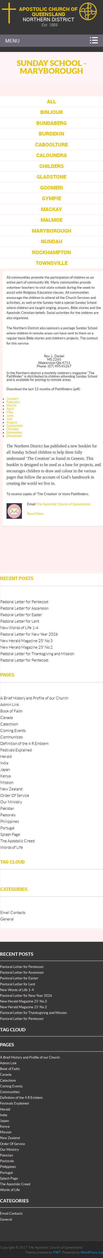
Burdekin (51, 133)
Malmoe (51, 219)
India (4, 763)
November (14, 432)
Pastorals (7, 815)
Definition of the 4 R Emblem (24, 744)
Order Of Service (14, 796)
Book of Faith (11, 711)
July (10, 419)
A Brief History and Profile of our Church (34, 698)
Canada (6, 718)
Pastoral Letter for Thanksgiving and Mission (37, 654)
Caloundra (51, 155)
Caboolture (51, 144)
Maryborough (51, 230)
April (10, 409)
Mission (6, 783)
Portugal (7, 828)
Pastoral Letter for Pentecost (24, 602)
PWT (56, 1252)
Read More (35, 514)
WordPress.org (92, 1252)
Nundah (51, 241)
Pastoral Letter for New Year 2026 (29, 634)
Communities (11, 737)
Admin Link (9, 705)
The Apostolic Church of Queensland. (63, 504)
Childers (51, 166)
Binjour (51, 112)
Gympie (51, 198)
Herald (6, 757)
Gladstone (51, 176)
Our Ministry (11, 802)
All (51, 101)
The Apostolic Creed (17, 841)
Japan (5, 770)
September (15, 426)
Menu (12, 40)
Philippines (9, 822)
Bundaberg (51, 122)
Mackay (51, 209)
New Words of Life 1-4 (19, 628)
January (13, 399)
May (10, 412)
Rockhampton (51, 252)
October (13, 429)
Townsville (52, 262)
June (10, 416)
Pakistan (7, 809)
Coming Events (13, 731)
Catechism (9, 724)
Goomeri (51, 187)
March (11, 405)
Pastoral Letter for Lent (19, 621)
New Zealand (11, 789)
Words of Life (11, 848)
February (13, 402)
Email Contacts (12, 913)
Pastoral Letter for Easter (21, 615)
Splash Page (10, 835)
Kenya (5, 776)
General (7, 919)
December (14, 436)
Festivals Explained (16, 750)
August (12, 422)
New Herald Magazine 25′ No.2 (26, 647)
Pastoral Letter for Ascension (24, 608)
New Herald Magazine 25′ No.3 (26, 641)
